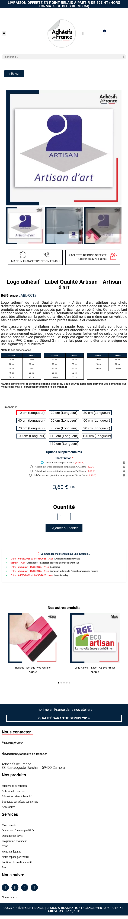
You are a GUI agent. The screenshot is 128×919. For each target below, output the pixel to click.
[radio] (31, 412)
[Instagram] (14, 887)
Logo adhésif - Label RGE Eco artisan (95, 667)
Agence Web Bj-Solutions (103, 907)
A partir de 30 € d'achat (88, 257)
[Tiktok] (34, 887)
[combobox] (60, 56)
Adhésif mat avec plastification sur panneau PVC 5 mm (62, 471)
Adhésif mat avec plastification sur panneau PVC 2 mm (62, 466)
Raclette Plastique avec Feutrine (32, 667)
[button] (4, 33)
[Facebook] (5, 887)
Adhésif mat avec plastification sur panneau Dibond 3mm (62, 475)
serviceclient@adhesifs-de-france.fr (24, 754)
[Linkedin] (24, 887)
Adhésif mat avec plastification (62, 462)
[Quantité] (64, 516)
